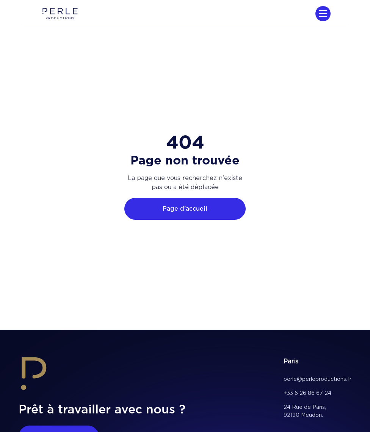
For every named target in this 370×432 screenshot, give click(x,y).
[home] (60, 14)
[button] (321, 13)
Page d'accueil (185, 208)
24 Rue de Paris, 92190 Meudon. (305, 411)
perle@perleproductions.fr (317, 379)
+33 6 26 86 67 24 (307, 393)
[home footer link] (34, 375)
